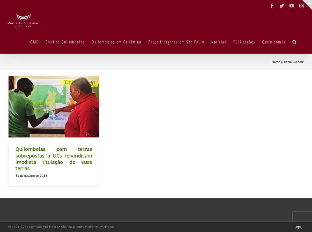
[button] (294, 41)
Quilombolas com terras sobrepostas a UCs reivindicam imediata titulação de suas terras (53, 159)
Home (276, 62)
